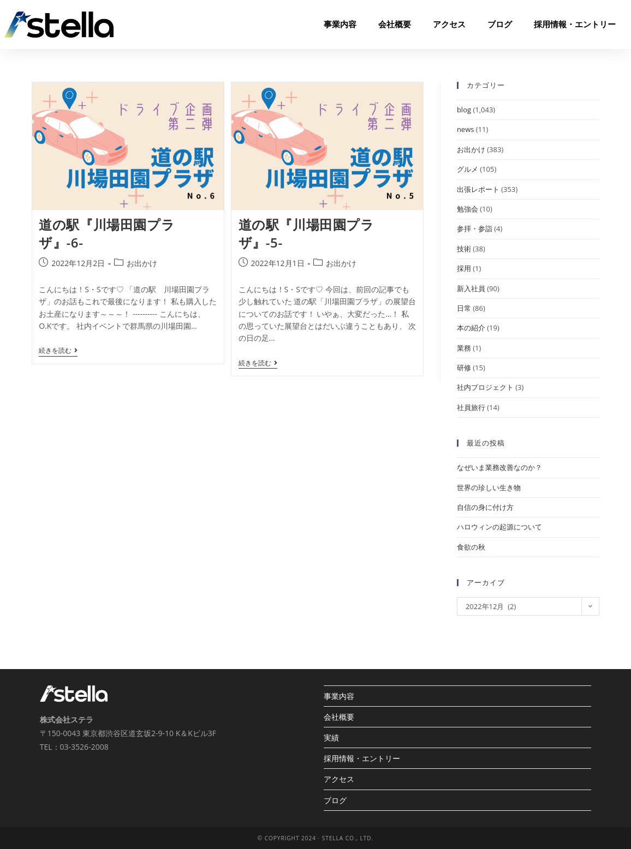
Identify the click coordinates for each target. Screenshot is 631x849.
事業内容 (340, 24)
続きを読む (58, 351)
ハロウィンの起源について (499, 527)
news (465, 129)
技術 (464, 249)
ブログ (499, 24)
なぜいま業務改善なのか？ (499, 467)
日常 (464, 308)
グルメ (467, 169)
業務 (464, 348)
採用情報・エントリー (575, 24)
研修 (464, 367)
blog (464, 110)
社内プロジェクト (485, 387)
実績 (331, 737)
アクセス (449, 24)
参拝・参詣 (474, 228)
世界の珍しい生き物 (489, 487)
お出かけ (142, 263)
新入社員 (471, 288)
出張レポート (478, 189)
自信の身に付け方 (485, 507)
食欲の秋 (471, 547)
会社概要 (394, 24)
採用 (464, 268)
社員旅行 (471, 407)
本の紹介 (471, 328)
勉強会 (467, 209)
